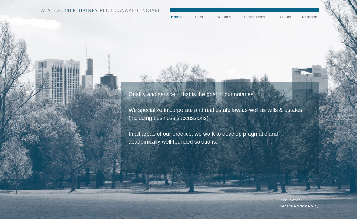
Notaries (223, 17)
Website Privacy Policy (298, 206)
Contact (284, 17)
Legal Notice (289, 200)
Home (176, 17)
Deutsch (309, 17)
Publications (254, 17)
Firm (199, 17)
